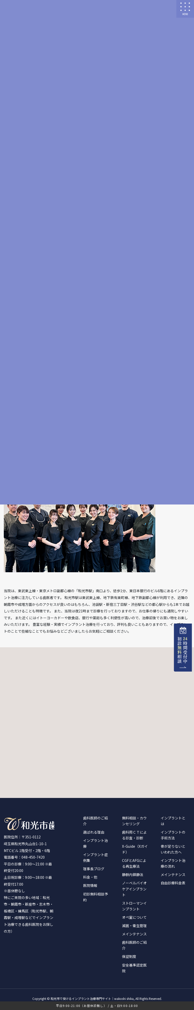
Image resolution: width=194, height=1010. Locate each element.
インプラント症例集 (95, 857)
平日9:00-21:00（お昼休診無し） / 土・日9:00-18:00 (97, 1005)
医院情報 (90, 885)
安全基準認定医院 (134, 967)
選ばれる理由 (93, 832)
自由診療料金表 (173, 882)
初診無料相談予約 (95, 896)
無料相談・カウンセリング (134, 820)
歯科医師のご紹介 (95, 820)
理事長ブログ (93, 868)
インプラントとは (173, 820)
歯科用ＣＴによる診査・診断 (134, 835)
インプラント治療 (95, 843)
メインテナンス (134, 933)
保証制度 (129, 956)
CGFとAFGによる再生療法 (134, 863)
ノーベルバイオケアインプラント (134, 888)
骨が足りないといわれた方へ (173, 849)
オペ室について (134, 917)
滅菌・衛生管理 (134, 925)
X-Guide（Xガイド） (135, 849)
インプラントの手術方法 (173, 835)
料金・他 (90, 877)
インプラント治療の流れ (173, 863)
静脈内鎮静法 (132, 874)
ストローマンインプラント (134, 906)
